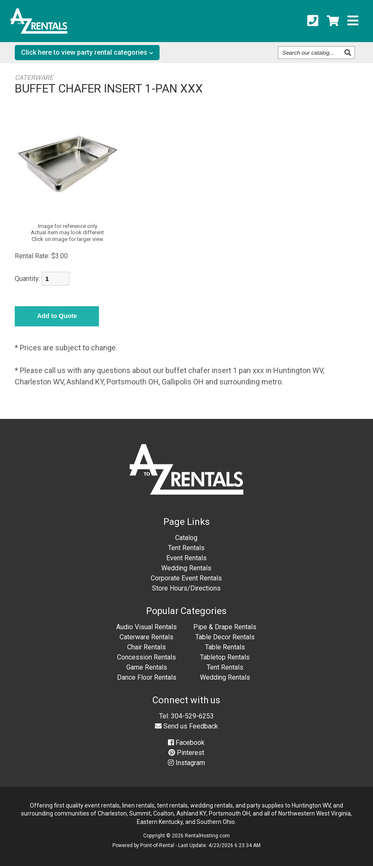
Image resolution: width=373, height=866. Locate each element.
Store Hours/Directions (186, 588)
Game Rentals (146, 667)
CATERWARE (34, 78)
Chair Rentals (146, 647)
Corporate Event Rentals (186, 578)
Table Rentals (225, 647)
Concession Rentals (146, 657)
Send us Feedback (186, 726)
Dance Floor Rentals (146, 677)
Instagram (186, 763)
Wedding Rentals (186, 568)
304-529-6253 (192, 716)
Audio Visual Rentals (146, 627)
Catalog (186, 538)
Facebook (186, 743)
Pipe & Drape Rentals (224, 627)
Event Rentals (186, 558)
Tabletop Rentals (225, 657)
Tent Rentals (186, 548)
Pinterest (186, 753)
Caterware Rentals (146, 637)
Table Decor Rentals (225, 637)
